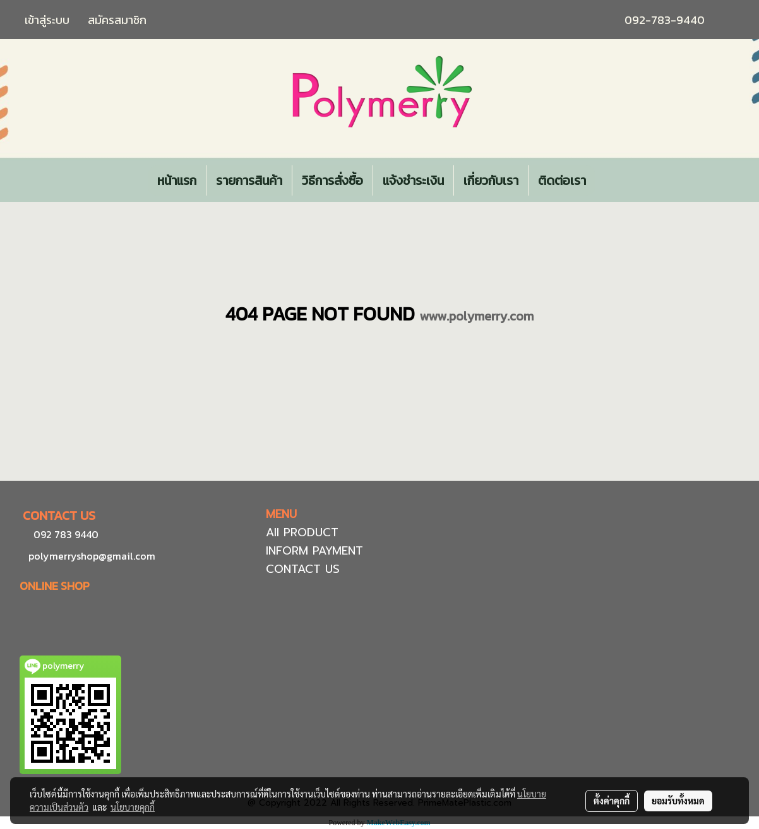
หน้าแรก (176, 180)
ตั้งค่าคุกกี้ (612, 800)
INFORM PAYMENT (314, 551)
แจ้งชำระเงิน (413, 180)
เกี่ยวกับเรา (490, 180)
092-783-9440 (665, 19)
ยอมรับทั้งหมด (678, 800)
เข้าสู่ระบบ (47, 19)
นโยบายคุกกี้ (133, 807)
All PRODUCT (302, 532)
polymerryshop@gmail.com (90, 555)
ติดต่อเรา (562, 180)
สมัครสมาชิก (117, 19)
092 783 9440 (66, 534)
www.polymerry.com (476, 316)
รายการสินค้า (249, 180)
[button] (607, 180)
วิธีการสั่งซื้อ (332, 180)
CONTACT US (303, 569)
